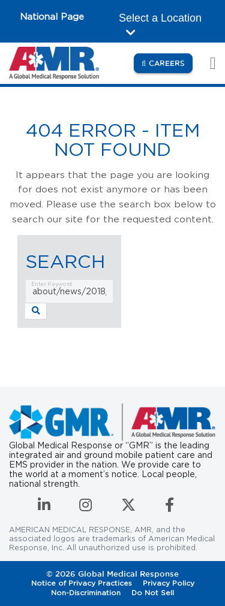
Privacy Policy (168, 582)
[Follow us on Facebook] (169, 507)
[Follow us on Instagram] (86, 507)
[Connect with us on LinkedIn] (45, 507)
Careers (171, 62)
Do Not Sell (152, 592)
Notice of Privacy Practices (81, 582)
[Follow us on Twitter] (129, 507)
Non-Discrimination (86, 592)
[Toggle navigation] (206, 63)
